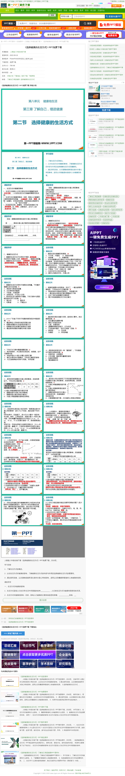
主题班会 (101, 10)
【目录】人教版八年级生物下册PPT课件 (103, 49)
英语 (28, 10)
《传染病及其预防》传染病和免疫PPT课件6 (104, 56)
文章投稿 (121, 1)
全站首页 (4, 1)
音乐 (87, 10)
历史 (65, 10)
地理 (60, 10)
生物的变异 (92, 216)
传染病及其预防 (94, 223)
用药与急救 (92, 210)
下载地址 (17, 76)
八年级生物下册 (103, 216)
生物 (71, 10)
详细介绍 (10, 76)
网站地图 (70, 770)
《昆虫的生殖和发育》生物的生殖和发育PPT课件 (106, 75)
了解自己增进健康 (13, 79)
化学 (54, 10)
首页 (7, 10)
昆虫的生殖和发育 (111, 203)
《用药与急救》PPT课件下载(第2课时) (110, 151)
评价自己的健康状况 (96, 213)
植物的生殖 (110, 200)
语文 (17, 10)
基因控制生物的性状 (96, 203)
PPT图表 (37, 1)
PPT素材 (19, 1)
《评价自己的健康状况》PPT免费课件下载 (111, 127)
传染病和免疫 (107, 220)
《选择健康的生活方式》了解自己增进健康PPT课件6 (39, 753)
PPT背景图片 (28, 1)
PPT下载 (45, 1)
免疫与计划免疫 (110, 213)
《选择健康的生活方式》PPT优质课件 (20, 622)
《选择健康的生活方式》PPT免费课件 (34, 692)
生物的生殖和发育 (109, 206)
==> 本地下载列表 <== (13, 633)
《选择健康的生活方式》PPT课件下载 (34, 707)
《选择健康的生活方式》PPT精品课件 (34, 737)
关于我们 (47, 770)
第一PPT (4, 41)
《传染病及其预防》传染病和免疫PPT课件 (103, 45)
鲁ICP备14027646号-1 (83, 773)
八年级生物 (115, 216)
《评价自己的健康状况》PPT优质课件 (20, 618)
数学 (22, 10)
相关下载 (24, 76)
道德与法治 (41, 10)
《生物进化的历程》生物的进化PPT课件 (103, 53)
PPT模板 (11, 1)
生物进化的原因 (103, 210)
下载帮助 (113, 1)
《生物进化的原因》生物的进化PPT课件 (103, 78)
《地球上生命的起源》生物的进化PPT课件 (103, 60)
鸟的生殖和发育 (116, 210)
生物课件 (20, 41)
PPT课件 (12, 41)
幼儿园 (93, 10)
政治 (76, 10)
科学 (33, 10)
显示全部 (43, 600)
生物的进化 (105, 223)
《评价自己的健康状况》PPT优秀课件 (111, 143)
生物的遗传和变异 (95, 220)
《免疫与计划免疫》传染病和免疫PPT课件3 (104, 71)
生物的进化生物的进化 (111, 196)
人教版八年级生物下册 (32, 41)
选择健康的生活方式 (28, 79)
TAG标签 (78, 770)
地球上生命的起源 (95, 206)
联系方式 (62, 770)
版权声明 (55, 770)
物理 (49, 10)
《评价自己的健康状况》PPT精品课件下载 (111, 119)
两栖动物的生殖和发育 (96, 200)
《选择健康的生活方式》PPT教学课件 (34, 722)
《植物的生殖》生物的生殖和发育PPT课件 (103, 64)
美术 (81, 10)
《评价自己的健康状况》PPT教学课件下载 (111, 135)
